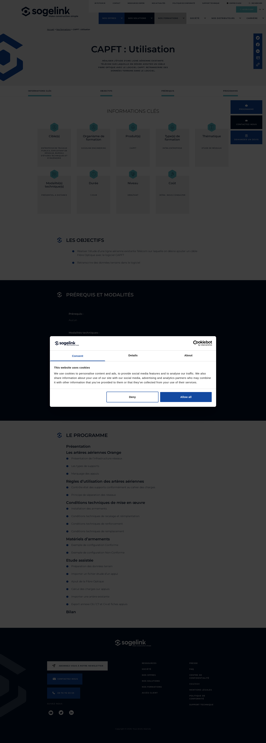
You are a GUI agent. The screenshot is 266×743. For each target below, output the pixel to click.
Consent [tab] (77, 355)
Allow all (186, 396)
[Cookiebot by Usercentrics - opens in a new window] (196, 343)
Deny (132, 396)
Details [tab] (133, 355)
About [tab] (188, 355)
